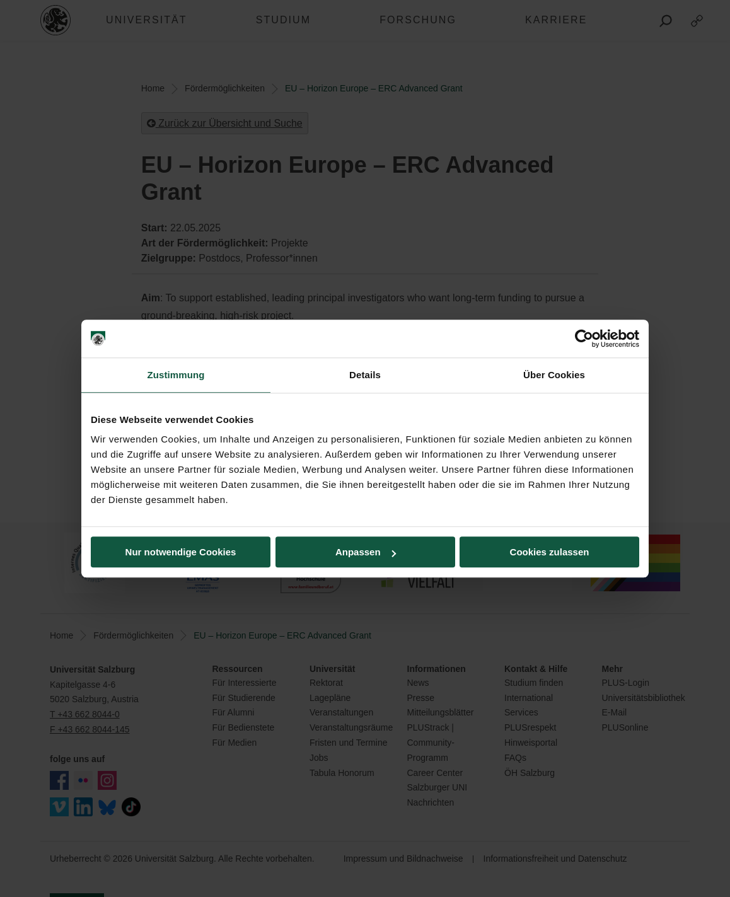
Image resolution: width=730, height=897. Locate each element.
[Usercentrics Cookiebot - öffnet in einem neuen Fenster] (584, 338)
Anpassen (365, 552)
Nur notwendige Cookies (180, 552)
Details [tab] (365, 374)
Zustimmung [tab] (176, 374)
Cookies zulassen (549, 552)
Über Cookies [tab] (554, 374)
